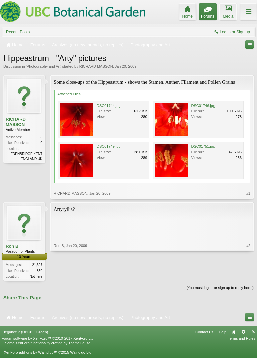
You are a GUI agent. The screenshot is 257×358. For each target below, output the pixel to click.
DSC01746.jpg (203, 106)
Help (222, 332)
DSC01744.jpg (109, 106)
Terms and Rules (241, 339)
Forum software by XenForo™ (48, 339)
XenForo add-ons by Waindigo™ (30, 353)
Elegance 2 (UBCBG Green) (25, 332)
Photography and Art (43, 66)
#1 (248, 193)
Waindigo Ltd (80, 353)
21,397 (37, 265)
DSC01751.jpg (203, 146)
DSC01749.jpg (109, 146)
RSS (253, 332)
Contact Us (204, 332)
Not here (36, 276)
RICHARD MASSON (96, 66)
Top (243, 332)
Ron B (12, 246)
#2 (248, 276)
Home (233, 332)
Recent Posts (18, 31)
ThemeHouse (79, 344)
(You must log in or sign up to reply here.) (220, 288)
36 (40, 137)
